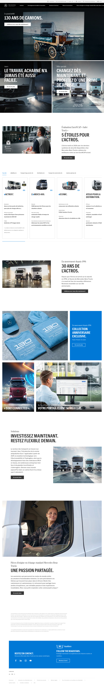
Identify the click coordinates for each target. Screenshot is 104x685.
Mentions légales (54, 680)
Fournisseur (11, 680)
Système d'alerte (12, 682)
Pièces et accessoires (68, 5)
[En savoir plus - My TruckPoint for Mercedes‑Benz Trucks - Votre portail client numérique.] (69, 387)
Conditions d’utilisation (24, 682)
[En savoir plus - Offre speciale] (78, 87)
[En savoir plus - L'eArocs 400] (42, 208)
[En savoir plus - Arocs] (26, 87)
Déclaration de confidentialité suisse (25, 680)
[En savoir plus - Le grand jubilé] (52, 37)
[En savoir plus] (35, 335)
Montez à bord (63, 660)
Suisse (99, 1)
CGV (34, 682)
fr (12, 674)
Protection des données (41, 680)
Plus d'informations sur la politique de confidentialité (72, 680)
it (14, 674)
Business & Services (53, 5)
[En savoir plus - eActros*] (15, 208)
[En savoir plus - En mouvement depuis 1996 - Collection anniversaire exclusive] (86, 335)
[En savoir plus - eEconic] (69, 208)
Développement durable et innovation (36, 5)
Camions (22, 5)
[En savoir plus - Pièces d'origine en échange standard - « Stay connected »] (18, 387)
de (9, 674)
